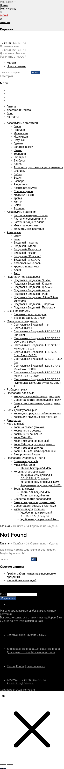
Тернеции (20, 153)
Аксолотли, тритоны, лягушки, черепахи (38, 167)
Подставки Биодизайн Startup (32, 280)
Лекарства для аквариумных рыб (34, 502)
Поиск (35, 72)
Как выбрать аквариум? (21, 580)
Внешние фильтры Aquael (30, 314)
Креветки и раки (24, 194)
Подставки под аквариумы (23, 276)
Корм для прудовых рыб (22, 410)
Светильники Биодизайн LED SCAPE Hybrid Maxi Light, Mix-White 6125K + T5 (37, 382)
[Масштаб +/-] (1, 764)
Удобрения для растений (29, 509)
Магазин (12, 62)
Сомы (17, 205)
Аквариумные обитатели (22, 123)
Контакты (13, 100)
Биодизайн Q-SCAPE (27, 259)
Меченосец (21, 133)
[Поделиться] (8, 764)
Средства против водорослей (32, 499)
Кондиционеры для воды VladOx (41, 485)
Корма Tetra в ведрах (27, 430)
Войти (4, 5)
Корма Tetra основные (28, 434)
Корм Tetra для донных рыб (31, 440)
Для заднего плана (19, 652)
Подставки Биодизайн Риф (31, 293)
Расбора (19, 181)
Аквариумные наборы (27, 263)
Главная (12, 90)
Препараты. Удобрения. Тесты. (26, 458)
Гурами (18, 143)
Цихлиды (19, 170)
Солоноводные (23, 191)
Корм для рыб (15, 423)
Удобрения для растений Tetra (39, 519)
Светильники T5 (24, 328)
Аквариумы (14, 232)
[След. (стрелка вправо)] (4, 768)
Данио (18, 164)
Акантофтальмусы (25, 188)
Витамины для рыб (26, 461)
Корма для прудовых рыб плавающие (37, 413)
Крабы (18, 198)
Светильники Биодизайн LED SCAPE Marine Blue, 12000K (37, 374)
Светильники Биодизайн (22, 321)
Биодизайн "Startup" (27, 242)
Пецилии (19, 129)
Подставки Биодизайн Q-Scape (33, 287)
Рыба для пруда (17, 389)
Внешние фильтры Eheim (29, 317)
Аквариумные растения (21, 211)
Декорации (14, 420)
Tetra (17, 273)
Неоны (18, 150)
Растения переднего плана (31, 215)
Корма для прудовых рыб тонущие (35, 417)
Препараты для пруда (20, 393)
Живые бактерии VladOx (35, 468)
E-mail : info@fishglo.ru (20, 683)
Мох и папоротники (43, 652)
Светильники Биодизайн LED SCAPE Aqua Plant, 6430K (37, 353)
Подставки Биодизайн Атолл (32, 290)
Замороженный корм (27, 454)
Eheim (17, 235)
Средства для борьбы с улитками (35, 505)
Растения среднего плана (30, 218)
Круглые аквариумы (26, 266)
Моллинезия (21, 136)
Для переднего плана (20, 648)
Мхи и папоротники (26, 225)
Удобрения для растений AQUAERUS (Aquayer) (36, 514)
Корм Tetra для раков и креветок (34, 444)
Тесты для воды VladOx (35, 492)
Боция (18, 177)
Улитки (18, 201)
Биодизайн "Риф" (25, 252)
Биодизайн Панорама (27, 249)
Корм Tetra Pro (23, 437)
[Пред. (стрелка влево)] (1, 768)
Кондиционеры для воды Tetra (39, 481)
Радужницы (21, 184)
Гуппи (17, 126)
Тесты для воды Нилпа (34, 495)
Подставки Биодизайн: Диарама (34, 304)
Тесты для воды (24, 488)
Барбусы (19, 160)
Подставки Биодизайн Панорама (34, 307)
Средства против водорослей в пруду (37, 399)
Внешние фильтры (18, 311)
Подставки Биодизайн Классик (33, 283)
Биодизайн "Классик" (27, 256)
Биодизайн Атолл (25, 246)
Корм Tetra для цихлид (28, 447)
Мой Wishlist (8, 8)
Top (2, 695)
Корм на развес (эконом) (29, 427)
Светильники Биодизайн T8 (31, 324)
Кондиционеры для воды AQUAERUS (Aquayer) (36, 476)
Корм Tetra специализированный (34, 451)
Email (3, 594)
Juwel (17, 239)
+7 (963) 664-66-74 (13, 43)
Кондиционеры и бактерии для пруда (37, 396)
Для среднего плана (47, 648)
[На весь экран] (4, 764)
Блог (10, 97)
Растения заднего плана (29, 222)
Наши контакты (16, 66)
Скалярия (20, 157)
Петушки (19, 140)
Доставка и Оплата (19, 93)
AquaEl (18, 270)
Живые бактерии (24, 464)
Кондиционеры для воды (29, 471)
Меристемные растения (29, 229)
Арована (19, 208)
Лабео (18, 174)
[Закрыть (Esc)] (11, 764)
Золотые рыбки (23, 147)
